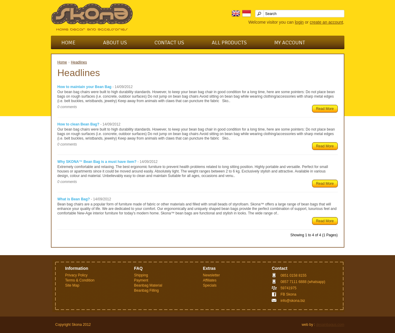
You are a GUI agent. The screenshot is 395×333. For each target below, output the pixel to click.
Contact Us (169, 42)
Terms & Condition (80, 280)
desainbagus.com (330, 325)
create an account (326, 22)
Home (68, 42)
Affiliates (210, 280)
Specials (210, 285)
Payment (141, 280)
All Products (229, 42)
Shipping (141, 275)
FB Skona (288, 294)
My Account (289, 42)
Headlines (79, 62)
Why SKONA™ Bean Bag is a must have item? (97, 162)
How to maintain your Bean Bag (84, 87)
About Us (115, 42)
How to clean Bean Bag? (78, 124)
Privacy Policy (76, 275)
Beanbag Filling (146, 290)
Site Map (72, 285)
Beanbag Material (148, 285)
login (299, 22)
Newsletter (211, 275)
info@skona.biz (293, 301)
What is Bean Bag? (73, 199)
